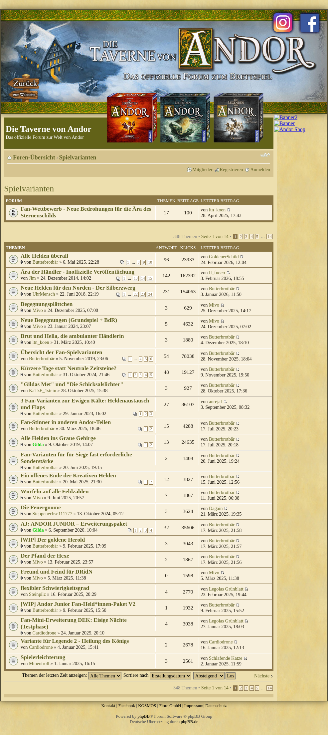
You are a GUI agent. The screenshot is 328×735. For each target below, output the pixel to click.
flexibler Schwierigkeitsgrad (55, 588)
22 (136, 294)
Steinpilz (37, 594)
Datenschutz (216, 705)
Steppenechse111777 (53, 513)
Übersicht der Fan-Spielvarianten (61, 352)
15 (150, 278)
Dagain (216, 508)
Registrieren (231, 169)
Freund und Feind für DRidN (56, 572)
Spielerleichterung (43, 657)
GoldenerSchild (224, 256)
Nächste (261, 675)
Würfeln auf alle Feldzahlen (54, 491)
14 (269, 236)
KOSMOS (147, 705)
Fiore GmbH (170, 705)
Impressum (194, 705)
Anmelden (260, 169)
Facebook (126, 705)
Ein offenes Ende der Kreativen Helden (68, 475)
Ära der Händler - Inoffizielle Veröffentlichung (77, 272)
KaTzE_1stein (42, 390)
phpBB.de (189, 721)
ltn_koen (217, 209)
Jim (32, 278)
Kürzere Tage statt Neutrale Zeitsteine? (68, 368)
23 (143, 294)
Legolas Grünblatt (226, 589)
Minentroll (39, 663)
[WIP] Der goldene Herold (53, 540)
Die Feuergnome (41, 507)
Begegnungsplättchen (47, 304)
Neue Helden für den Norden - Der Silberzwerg (78, 288)
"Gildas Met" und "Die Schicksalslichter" (72, 384)
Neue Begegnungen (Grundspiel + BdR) (69, 320)
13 (136, 278)
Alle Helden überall (44, 256)
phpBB (143, 716)
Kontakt (108, 705)
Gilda (38, 444)
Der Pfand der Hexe (45, 556)
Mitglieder (202, 169)
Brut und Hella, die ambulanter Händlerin (72, 336)
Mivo (38, 310)
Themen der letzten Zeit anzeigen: (71, 675)
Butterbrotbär (45, 262)
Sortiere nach (157, 675)
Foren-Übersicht (34, 157)
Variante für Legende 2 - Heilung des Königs (75, 641)
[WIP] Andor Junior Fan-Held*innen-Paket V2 (78, 604)
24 (150, 294)
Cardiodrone (44, 632)
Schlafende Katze (225, 658)
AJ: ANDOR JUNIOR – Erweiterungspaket (74, 524)
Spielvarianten (77, 157)
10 (150, 262)
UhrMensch (44, 294)
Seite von (215, 236)
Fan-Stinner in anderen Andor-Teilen (66, 422)
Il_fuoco (217, 272)
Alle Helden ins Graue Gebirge (58, 438)
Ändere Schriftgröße (265, 155)
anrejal (215, 401)
